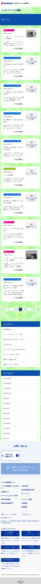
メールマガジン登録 (9, 547)
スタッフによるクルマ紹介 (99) (14, 349)
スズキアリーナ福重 (11, 10)
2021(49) (6, 418)
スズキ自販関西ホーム (8, 482)
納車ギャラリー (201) (10, 364)
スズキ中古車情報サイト (9, 560)
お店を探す (25, 486)
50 (34, 309)
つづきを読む (18, 48)
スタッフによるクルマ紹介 (9, 495)
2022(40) (6, 413)
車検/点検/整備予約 (7, 503)
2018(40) (6, 433)
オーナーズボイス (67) (11, 354)
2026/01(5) (7, 393)
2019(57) (6, 428)
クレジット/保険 (26, 499)
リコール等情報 (29, 547)
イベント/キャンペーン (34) (13, 334)
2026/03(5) (7, 383)
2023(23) (6, 408)
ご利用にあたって (27, 514)
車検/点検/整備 (5, 499)
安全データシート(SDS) (8, 514)
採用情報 (24, 507)
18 (25, 309)
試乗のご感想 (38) (9, 359)
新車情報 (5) (7, 329)
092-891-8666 (20, 470)
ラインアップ (25, 493)
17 (20, 309)
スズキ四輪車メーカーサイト (9, 533)
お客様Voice (5, 492)
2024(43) (6, 403)
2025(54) (6, 398)
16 (16, 309)
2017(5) (6, 438)
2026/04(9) (7, 378)
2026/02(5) (7, 388)
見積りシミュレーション (29, 533)
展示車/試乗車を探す (28, 490)
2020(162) (7, 423)
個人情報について (6, 518)
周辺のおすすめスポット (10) (13, 339)
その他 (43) (7, 344)
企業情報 (24, 503)
